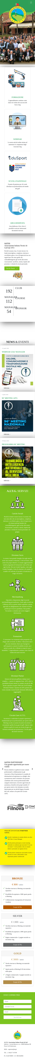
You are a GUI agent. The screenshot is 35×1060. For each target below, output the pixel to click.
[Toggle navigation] (31, 2)
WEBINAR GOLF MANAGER (13, 352)
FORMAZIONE (17, 97)
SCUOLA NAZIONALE (17, 181)
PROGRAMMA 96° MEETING (13, 444)
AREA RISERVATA (17, 223)
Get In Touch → (12, 268)
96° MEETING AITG (10, 398)
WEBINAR (17, 139)
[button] (2, 769)
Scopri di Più (17, 907)
